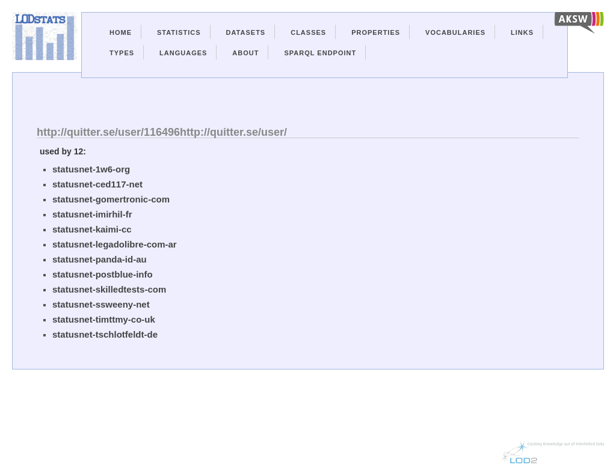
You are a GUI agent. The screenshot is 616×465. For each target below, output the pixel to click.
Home (120, 32)
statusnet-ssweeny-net (101, 304)
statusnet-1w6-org (91, 169)
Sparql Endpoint (320, 52)
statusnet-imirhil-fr (92, 214)
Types (121, 52)
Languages (183, 52)
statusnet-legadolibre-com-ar (114, 244)
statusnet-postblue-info (102, 274)
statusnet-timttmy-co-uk (103, 319)
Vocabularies (455, 32)
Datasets (246, 32)
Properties (375, 32)
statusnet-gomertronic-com (111, 199)
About (245, 52)
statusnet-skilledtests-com (109, 289)
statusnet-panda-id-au (99, 259)
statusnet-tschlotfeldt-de (105, 334)
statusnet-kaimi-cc (92, 229)
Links (522, 32)
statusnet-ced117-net (97, 184)
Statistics (179, 32)
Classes (308, 32)
